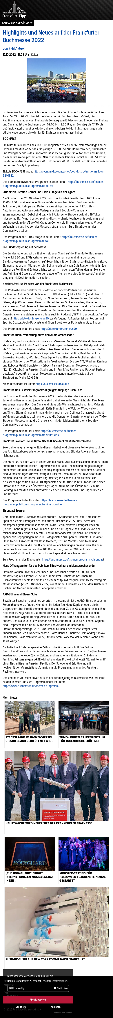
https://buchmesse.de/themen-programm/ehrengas (72, 559)
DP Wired (68, 1012)
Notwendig (16, 988)
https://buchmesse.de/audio (52, 384)
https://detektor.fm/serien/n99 (31, 318)
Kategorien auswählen (16, 22)
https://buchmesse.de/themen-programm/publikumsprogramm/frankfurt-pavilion (40, 502)
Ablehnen (56, 1006)
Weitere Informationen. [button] (55, 981)
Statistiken (61, 988)
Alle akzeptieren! (38, 999)
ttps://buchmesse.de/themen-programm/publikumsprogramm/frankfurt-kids (40, 433)
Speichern (21, 1006)
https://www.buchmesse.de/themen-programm (31, 686)
